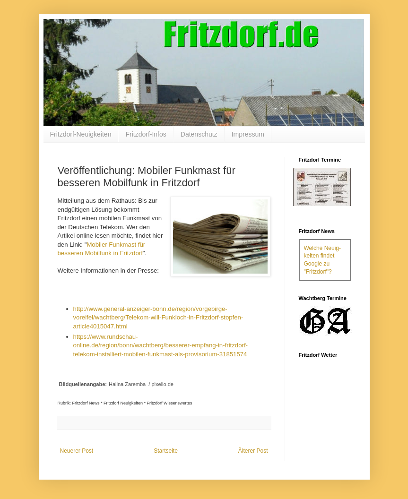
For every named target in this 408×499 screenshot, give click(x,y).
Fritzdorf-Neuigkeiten (81, 134)
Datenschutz (199, 134)
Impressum (248, 134)
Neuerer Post (77, 450)
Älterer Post (253, 450)
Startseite (166, 450)
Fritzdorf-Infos (145, 134)
